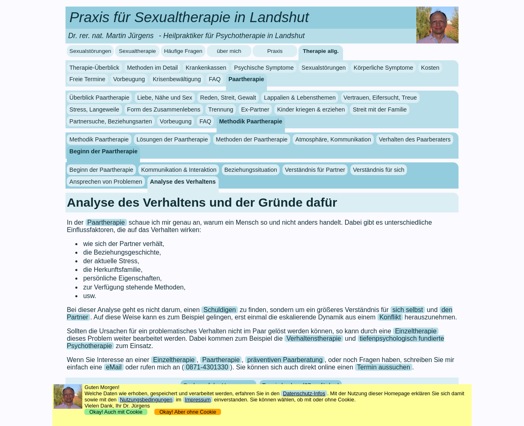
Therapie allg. (321, 51)
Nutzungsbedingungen (146, 399)
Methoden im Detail (152, 67)
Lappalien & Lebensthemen (300, 97)
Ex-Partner (255, 109)
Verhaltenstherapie (314, 338)
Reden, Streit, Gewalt (228, 97)
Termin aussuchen (383, 367)
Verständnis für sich (378, 169)
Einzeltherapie (415, 331)
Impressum (197, 399)
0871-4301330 (207, 367)
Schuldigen (219, 309)
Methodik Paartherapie (250, 121)
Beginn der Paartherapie (104, 151)
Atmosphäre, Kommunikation (333, 139)
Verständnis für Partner (315, 169)
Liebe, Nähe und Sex (164, 97)
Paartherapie (246, 79)
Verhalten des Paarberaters (414, 139)
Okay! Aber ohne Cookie (187, 412)
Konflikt (390, 317)
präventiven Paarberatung (285, 359)
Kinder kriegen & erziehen (311, 109)
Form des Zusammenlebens (163, 109)
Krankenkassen (205, 67)
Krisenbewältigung (177, 79)
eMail (114, 367)
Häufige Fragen (183, 51)
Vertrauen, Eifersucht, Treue (380, 97)
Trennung (220, 109)
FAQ (215, 79)
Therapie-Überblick (95, 67)
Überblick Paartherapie (99, 97)
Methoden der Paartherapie (251, 139)
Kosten (430, 67)
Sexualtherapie (137, 51)
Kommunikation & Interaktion (179, 169)
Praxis (275, 51)
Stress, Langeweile (95, 109)
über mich (229, 51)
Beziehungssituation (250, 169)
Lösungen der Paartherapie (172, 139)
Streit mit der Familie (380, 109)
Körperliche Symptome (383, 67)
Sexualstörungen (90, 51)
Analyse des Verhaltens (183, 181)
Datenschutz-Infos (304, 393)
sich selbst (408, 309)
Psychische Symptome (264, 67)
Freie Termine (88, 79)
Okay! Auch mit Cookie (115, 412)
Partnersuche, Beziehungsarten (111, 121)
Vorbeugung (129, 79)
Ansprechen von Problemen (106, 181)
